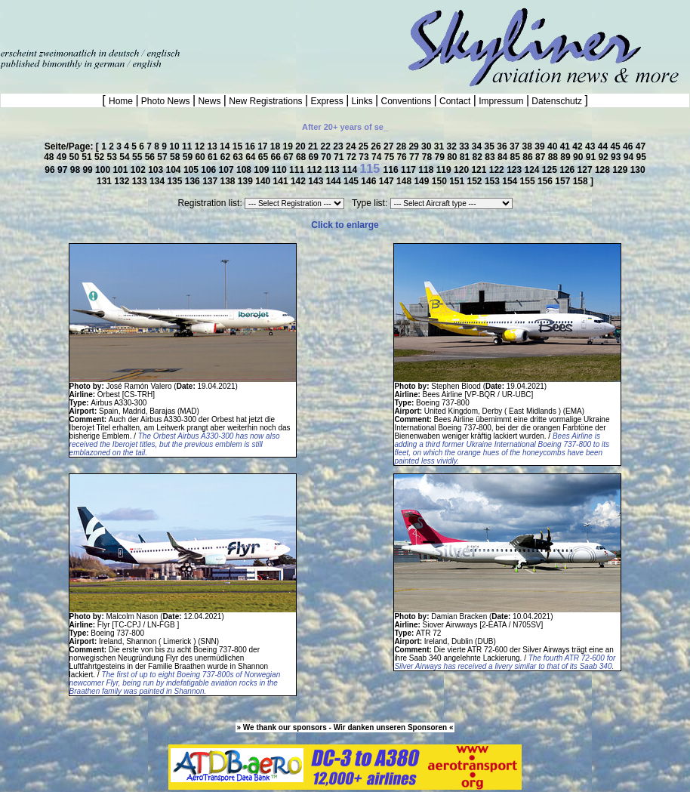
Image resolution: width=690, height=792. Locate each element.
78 (428, 157)
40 (553, 146)
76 (402, 157)
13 (213, 146)
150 (440, 181)
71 (340, 157)
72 (353, 157)
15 (239, 146)
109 (262, 170)
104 (174, 170)
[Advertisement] (176, 22)
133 (140, 181)
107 (227, 170)
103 (156, 170)
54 (125, 157)
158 (581, 181)
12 (201, 146)
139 (246, 181)
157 (563, 181)
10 (175, 146)
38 (528, 146)
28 (402, 146)
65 (264, 157)
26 (377, 146)
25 (365, 146)
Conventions (405, 101)
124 (532, 170)
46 (629, 146)
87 (541, 157)
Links (362, 101)
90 (579, 157)
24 (352, 146)
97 (63, 170)
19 (289, 146)
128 (603, 170)
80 (453, 157)
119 (445, 170)
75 (390, 157)
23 (339, 146)
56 (151, 157)
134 (158, 181)
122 (498, 170)
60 (201, 157)
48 (50, 157)
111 (297, 170)
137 (211, 181)
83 (491, 157)
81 (466, 157)
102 (139, 170)
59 (189, 157)
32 (452, 146)
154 (510, 181)
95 (640, 157)
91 (592, 157)
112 (315, 170)
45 (616, 146)
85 (516, 157)
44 (604, 146)
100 (103, 170)
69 (315, 157)
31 (440, 146)
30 (427, 146)
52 (100, 157)
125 (550, 170)
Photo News (166, 101)
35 (491, 146)
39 (540, 146)
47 (640, 146)
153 (493, 181)
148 (405, 181)
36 (503, 146)
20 (301, 146)
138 (228, 181)
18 (276, 146)
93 (617, 157)
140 (264, 181)
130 (637, 170)
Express (327, 101)
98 (76, 170)
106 (209, 170)
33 (465, 146)
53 (113, 157)
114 (350, 170)
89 (566, 157)
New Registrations (265, 101)
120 (462, 170)
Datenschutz (556, 101)
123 (515, 170)
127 (586, 170)
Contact (455, 101)
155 (529, 181)
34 (478, 146)
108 (245, 170)
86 (528, 157)
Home (122, 101)
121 (479, 170)
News (209, 101)
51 (88, 157)
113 (333, 170)
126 (568, 170)
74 (377, 157)
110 (280, 170)
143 (316, 181)
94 (630, 157)
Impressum (501, 101)
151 (458, 181)
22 (327, 146)
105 (192, 170)
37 (516, 146)
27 (390, 146)
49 (63, 157)
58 (176, 157)
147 (387, 181)
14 (226, 146)
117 (409, 170)
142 (299, 181)
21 (314, 146)
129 (621, 170)
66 (277, 157)
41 (566, 146)
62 (226, 157)
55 (138, 157)
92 (604, 157)
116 (392, 170)
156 (546, 181)
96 (51, 170)
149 (422, 181)
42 (578, 146)
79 (440, 157)
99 (88, 170)
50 (75, 157)
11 (188, 146)
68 (302, 157)
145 (352, 181)
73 (365, 157)
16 (251, 146)
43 (591, 146)
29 (414, 146)
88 (554, 157)
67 (289, 157)
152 (476, 181)
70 (327, 157)
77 (415, 157)
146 (369, 181)
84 (503, 157)
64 (251, 157)
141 (282, 181)
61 (214, 157)
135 (175, 181)
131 (105, 181)
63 (239, 157)
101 (121, 170)
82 (479, 157)
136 (193, 181)
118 (427, 170)
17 (263, 146)
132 (122, 181)
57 (163, 157)
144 (334, 181)
